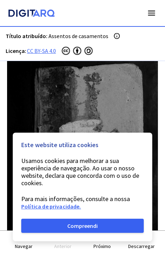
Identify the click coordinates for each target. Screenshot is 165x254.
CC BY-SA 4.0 (41, 50)
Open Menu (151, 13)
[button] (24, 242)
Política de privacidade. (51, 206)
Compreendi (82, 225)
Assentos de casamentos (78, 36)
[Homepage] (31, 14)
